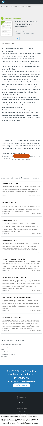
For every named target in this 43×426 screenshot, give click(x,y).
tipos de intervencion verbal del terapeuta (11, 344)
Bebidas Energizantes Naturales (9, 347)
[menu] (40, 2)
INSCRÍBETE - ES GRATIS (21, 385)
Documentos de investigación (21, 414)
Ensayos (15, 6)
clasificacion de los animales (8, 354)
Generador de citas (21, 418)
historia (2, 349)
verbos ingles (4, 356)
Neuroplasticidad (5, 352)
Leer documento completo (21, 156)
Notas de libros (21, 416)
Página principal (6, 6)
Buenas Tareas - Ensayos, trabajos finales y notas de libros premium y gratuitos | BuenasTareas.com (3, 2)
